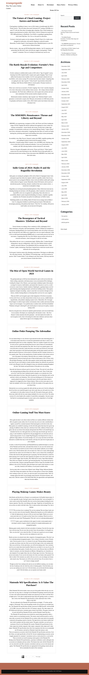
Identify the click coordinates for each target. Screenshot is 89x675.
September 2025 (66, 69)
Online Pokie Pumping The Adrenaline (31, 331)
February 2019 (65, 201)
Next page (38, 656)
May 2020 (64, 154)
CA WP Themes (58, 671)
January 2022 (65, 91)
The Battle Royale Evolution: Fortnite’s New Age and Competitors (69, 38)
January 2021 (65, 129)
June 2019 (64, 189)
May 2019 (64, 192)
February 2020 (65, 163)
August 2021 (65, 107)
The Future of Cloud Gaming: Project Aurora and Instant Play (70, 32)
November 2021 (66, 97)
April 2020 (64, 157)
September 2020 (66, 141)
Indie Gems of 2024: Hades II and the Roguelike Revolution (70, 49)
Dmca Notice (61, 5)
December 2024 (66, 82)
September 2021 (66, 104)
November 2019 (66, 173)
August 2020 (65, 145)
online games (65, 219)
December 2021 (66, 94)
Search (62, 15)
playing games (65, 222)
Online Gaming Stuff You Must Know (31, 412)
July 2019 (64, 185)
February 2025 (65, 79)
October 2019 (65, 176)
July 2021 (64, 110)
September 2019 (66, 179)
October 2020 (65, 138)
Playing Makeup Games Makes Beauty (31, 492)
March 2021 (65, 123)
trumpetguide (14, 3)
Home (33, 5)
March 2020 (65, 160)
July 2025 (64, 72)
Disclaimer (50, 5)
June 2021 (64, 113)
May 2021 (64, 116)
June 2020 (64, 151)
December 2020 (66, 132)
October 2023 (65, 88)
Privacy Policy (73, 5)
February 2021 (65, 126)
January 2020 (65, 167)
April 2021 (64, 119)
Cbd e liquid (64, 229)
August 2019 (65, 182)
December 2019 (66, 170)
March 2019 (65, 198)
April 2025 (64, 75)
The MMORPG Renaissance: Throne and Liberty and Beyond (70, 44)
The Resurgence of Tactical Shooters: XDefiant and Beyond (69, 53)
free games (64, 216)
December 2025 (66, 66)
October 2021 (65, 101)
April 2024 (64, 85)
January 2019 (65, 204)
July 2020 (64, 148)
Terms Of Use (54, 10)
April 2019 (64, 195)
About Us (41, 5)
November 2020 (66, 135)
